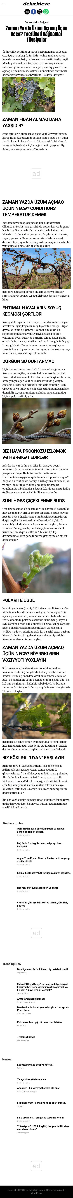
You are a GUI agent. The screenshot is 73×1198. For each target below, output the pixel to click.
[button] (4, 4)
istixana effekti (21, 781)
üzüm (18, 234)
